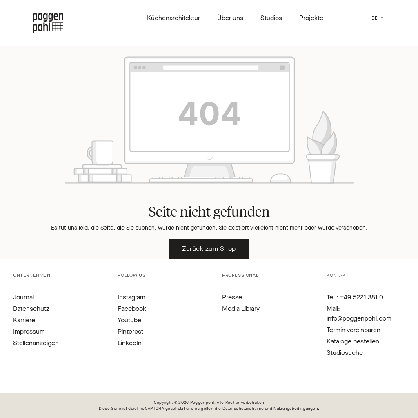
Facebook (132, 308)
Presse (232, 297)
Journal (23, 297)
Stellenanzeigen (36, 342)
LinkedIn (130, 342)
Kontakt (338, 275)
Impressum (29, 331)
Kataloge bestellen (353, 341)
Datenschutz (31, 308)
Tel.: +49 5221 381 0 (355, 297)
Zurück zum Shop (209, 248)
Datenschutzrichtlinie (243, 408)
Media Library (241, 308)
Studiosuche (345, 352)
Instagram (131, 297)
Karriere (24, 320)
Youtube (129, 320)
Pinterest (130, 331)
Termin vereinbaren (353, 329)
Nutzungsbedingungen (295, 408)
